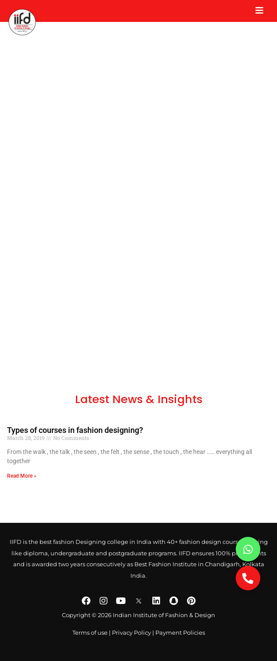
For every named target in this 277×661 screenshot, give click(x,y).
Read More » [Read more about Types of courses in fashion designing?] (21, 476)
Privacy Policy (131, 632)
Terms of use (90, 632)
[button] (248, 578)
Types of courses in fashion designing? (75, 430)
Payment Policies (180, 632)
